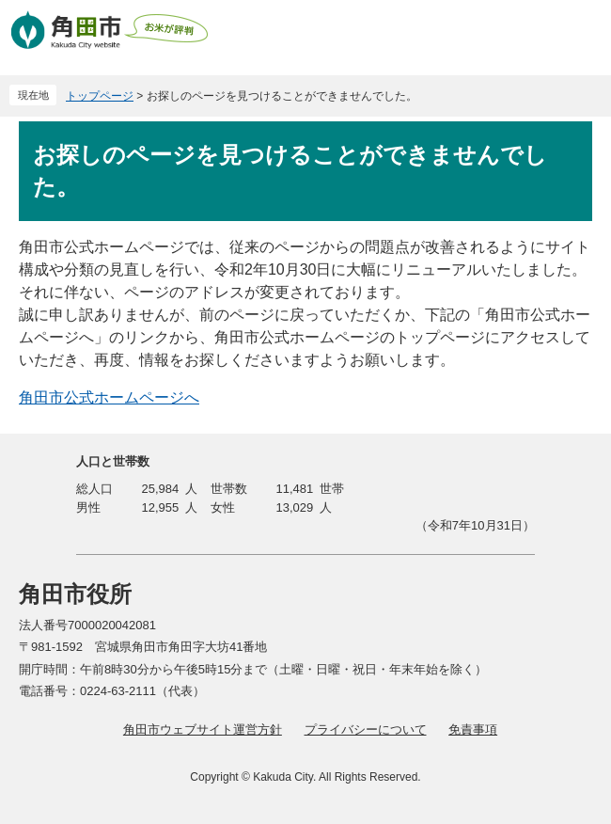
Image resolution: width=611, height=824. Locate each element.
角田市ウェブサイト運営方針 (202, 729)
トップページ (99, 96)
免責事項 (472, 729)
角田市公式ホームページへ (109, 397)
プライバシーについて (366, 729)
